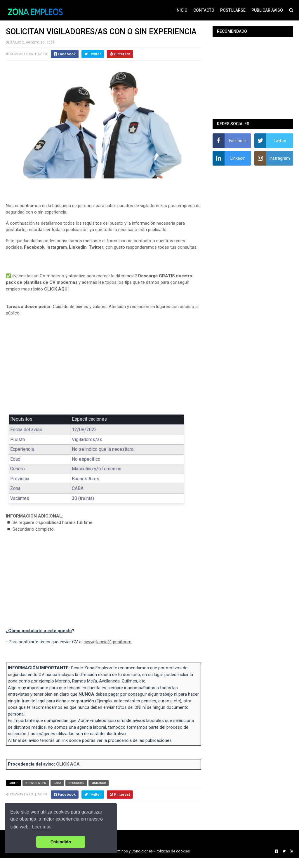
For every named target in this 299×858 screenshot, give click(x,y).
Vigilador (98, 783)
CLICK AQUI (56, 289)
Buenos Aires (35, 783)
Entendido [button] (61, 842)
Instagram (56, 247)
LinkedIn (78, 247)
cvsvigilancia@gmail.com (107, 641)
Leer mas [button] (42, 826)
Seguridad (76, 783)
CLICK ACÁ (68, 764)
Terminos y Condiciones (132, 851)
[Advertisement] (103, 364)
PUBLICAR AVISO (267, 10)
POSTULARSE (233, 10)
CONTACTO (203, 10)
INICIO (181, 10)
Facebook (34, 247)
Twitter (96, 247)
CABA (57, 783)
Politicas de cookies (173, 851)
